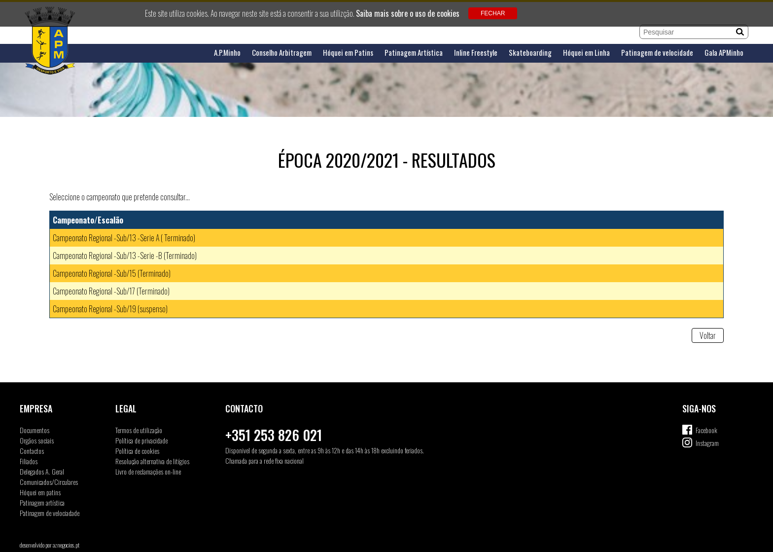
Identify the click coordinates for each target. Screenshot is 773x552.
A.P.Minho (227, 52)
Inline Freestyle (475, 52)
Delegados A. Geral (42, 471)
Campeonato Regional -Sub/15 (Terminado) (112, 273)
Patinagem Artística (414, 52)
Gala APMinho (723, 52)
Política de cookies (137, 450)
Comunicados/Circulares (49, 482)
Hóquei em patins (40, 492)
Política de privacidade (141, 440)
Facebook (706, 430)
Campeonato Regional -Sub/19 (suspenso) (110, 309)
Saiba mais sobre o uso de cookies (407, 13)
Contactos (32, 450)
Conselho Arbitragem (282, 52)
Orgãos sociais (37, 440)
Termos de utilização (138, 430)
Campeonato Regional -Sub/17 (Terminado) (111, 291)
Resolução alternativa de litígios (152, 461)
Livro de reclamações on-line (148, 471)
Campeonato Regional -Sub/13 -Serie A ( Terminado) (124, 238)
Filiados (28, 461)
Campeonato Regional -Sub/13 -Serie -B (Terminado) (125, 255)
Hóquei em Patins (348, 52)
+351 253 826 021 (273, 435)
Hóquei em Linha (586, 52)
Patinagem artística (42, 502)
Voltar (708, 335)
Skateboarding (530, 52)
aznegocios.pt (66, 545)
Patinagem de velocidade (657, 52)
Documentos (34, 430)
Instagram (707, 443)
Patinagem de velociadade (49, 513)
